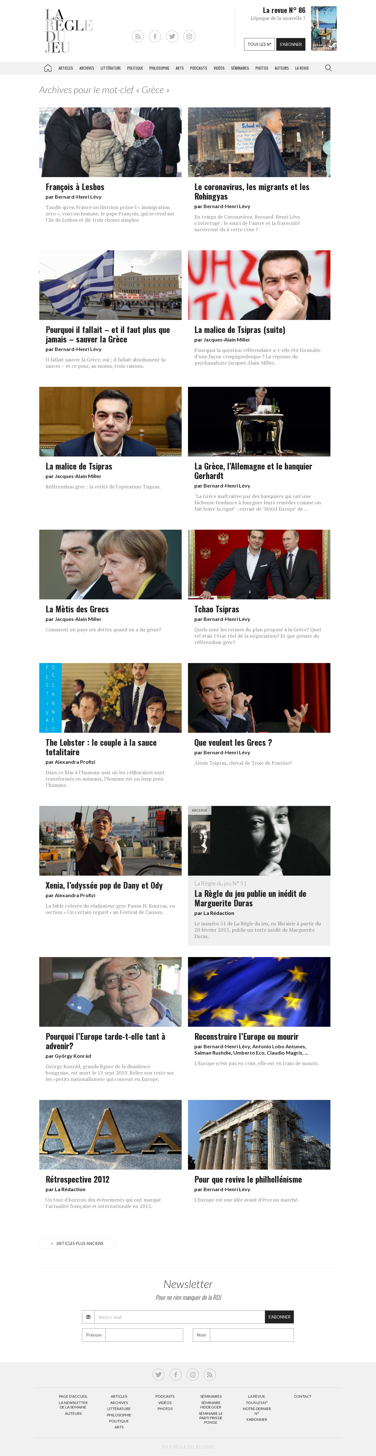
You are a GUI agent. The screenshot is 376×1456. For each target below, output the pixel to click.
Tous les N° (257, 1402)
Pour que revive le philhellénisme (248, 1179)
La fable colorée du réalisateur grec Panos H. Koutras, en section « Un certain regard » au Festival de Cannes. (110, 909)
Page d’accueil (73, 1396)
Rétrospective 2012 (78, 1179)
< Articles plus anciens (77, 1243)
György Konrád (73, 1056)
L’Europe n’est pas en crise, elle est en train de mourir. (256, 1063)
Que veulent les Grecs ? (233, 742)
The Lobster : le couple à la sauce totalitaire (101, 746)
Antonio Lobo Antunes (278, 1046)
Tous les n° (260, 44)
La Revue (256, 1396)
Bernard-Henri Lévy (78, 197)
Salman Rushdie (212, 1053)
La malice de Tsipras (79, 466)
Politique (135, 68)
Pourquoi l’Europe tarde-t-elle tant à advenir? (105, 1040)
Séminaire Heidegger (210, 1404)
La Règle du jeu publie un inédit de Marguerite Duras (259, 894)
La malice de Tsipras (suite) (239, 329)
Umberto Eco (249, 1053)
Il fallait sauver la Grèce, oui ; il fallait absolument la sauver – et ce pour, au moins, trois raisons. (105, 362)
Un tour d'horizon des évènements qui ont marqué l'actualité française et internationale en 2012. (103, 1203)
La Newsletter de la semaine (73, 1404)
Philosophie (159, 68)
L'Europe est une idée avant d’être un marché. (246, 1199)
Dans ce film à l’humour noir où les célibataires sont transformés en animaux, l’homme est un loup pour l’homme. (105, 779)
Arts (180, 68)
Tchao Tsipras (216, 609)
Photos (261, 68)
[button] (327, 68)
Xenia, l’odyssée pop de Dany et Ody (104, 885)
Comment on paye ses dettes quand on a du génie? (103, 629)
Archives (86, 68)
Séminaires (240, 68)
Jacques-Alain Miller (227, 339)
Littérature (111, 68)
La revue (302, 68)
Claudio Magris (284, 1053)
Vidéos (219, 68)
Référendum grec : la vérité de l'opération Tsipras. (103, 486)
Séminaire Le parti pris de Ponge (211, 1418)
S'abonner (291, 44)
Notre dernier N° (257, 1410)
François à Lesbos (75, 186)
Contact (302, 1396)
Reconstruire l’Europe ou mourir (246, 1036)
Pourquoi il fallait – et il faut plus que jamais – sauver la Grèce (108, 334)
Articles (66, 68)
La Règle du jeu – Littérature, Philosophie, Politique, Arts (48, 67)
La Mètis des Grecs (77, 609)
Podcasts (198, 68)
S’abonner (256, 1419)
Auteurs (282, 68)
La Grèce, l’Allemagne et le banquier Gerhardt (253, 470)
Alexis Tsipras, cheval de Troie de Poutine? (243, 762)
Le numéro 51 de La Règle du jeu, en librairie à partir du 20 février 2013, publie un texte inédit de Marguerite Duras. (257, 930)
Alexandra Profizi (75, 762)
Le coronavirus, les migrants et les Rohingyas (252, 191)
